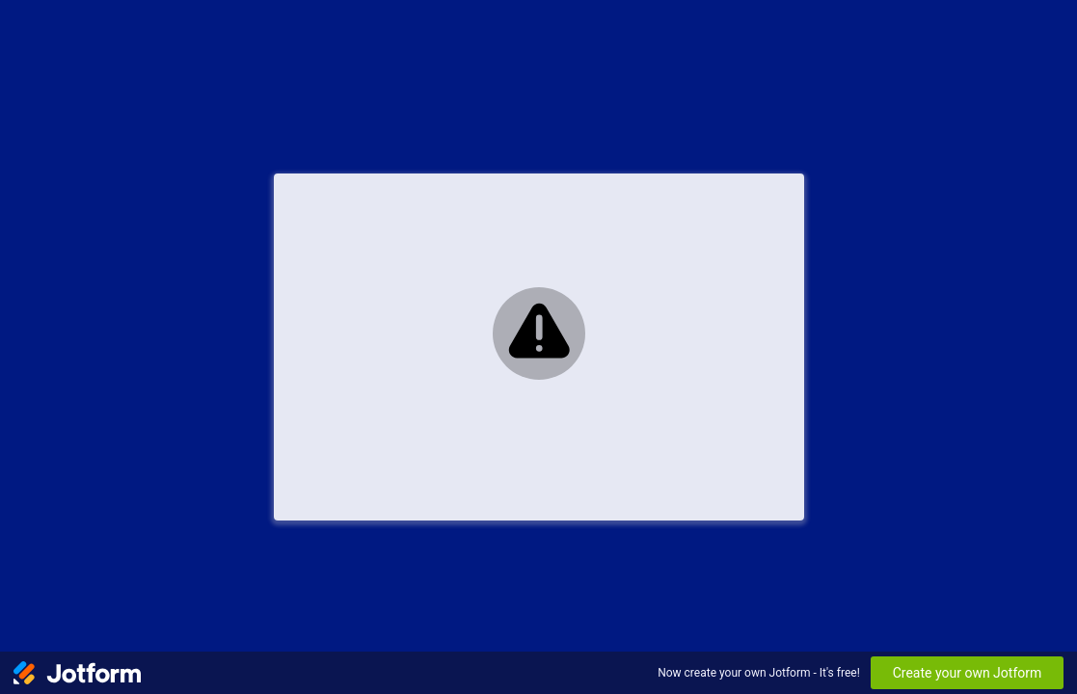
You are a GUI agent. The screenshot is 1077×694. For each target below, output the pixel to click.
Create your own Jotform (967, 673)
